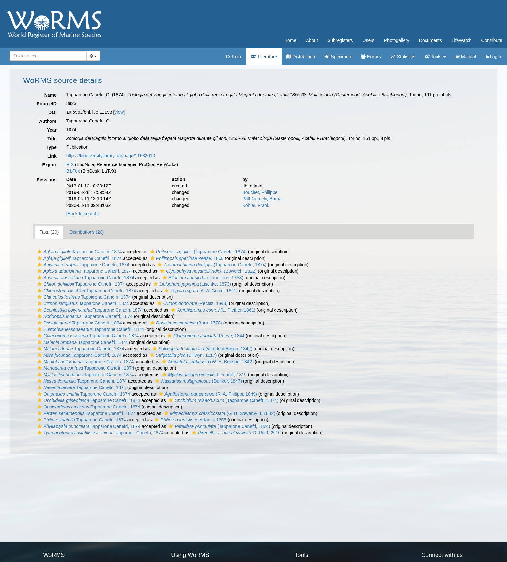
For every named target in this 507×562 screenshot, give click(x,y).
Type (51, 147)
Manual (466, 56)
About (312, 40)
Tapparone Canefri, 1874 (79, 251)
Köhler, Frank (255, 205)
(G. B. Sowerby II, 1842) (219, 413)
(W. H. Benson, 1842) (206, 361)
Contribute (491, 40)
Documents (430, 40)
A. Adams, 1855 (189, 419)
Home (290, 40)
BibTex (73, 171)
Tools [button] (435, 56)
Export (49, 164)
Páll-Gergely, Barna (261, 198)
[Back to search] (82, 213)
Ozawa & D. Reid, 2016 (235, 432)
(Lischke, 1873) (191, 284)
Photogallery (396, 40)
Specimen (338, 56)
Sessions (46, 179)
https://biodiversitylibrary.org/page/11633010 (110, 155)
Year (52, 130)
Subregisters (340, 40)
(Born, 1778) (185, 322)
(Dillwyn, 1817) (182, 355)
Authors (48, 121)
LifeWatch (462, 40)
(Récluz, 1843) (192, 303)
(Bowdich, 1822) (207, 271)
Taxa (233, 56)
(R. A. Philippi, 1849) (207, 394)
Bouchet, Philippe (259, 192)
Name (50, 95)
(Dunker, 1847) (198, 381)
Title (52, 138)
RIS (70, 164)
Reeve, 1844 (205, 335)
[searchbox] (47, 55)
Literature (264, 56)
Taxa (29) (49, 232)
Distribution (300, 56)
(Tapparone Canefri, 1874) (198, 251)
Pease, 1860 (186, 258)
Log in (494, 56)
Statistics (403, 56)
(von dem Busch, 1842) (201, 348)
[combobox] (48, 56)
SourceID (46, 103)
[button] (39, 251)
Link (52, 156)
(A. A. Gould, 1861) (200, 290)
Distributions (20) (87, 232)
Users (368, 40)
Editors (371, 56)
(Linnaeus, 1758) (202, 277)
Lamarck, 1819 (204, 374)
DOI (53, 112)
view (119, 112)
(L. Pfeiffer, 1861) (212, 310)
